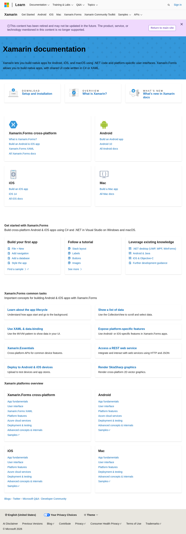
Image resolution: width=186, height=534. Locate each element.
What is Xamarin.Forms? (23, 139)
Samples (12, 434)
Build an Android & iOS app (24, 143)
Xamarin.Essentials (20, 348)
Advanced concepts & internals (24, 430)
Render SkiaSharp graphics (117, 367)
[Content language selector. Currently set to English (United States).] (20, 515)
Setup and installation (37, 93)
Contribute (65, 523)
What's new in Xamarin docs (159, 95)
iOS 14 (13, 193)
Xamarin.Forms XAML (21, 148)
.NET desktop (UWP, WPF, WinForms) (154, 248)
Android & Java (141, 253)
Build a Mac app (109, 189)
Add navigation (20, 253)
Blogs (7, 498)
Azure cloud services (19, 420)
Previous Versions (32, 523)
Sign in (178, 4)
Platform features (17, 415)
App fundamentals (17, 401)
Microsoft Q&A (31, 498)
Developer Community (53, 498)
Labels (76, 253)
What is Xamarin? (94, 93)
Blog (49, 523)
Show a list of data (111, 309)
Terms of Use (133, 523)
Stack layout (79, 248)
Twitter (16, 498)
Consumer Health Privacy (104, 523)
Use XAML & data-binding (25, 328)
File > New (18, 248)
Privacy (79, 523)
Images (76, 263)
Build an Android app (111, 139)
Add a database (21, 258)
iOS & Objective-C (143, 258)
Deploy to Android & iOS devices (30, 367)
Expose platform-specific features (121, 328)
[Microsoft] (6, 5)
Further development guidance (150, 263)
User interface (15, 406)
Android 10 (106, 143)
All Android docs (109, 148)
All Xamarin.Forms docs (22, 153)
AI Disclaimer (10, 523)
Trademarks (152, 523)
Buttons (76, 258)
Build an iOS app (18, 189)
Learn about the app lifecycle (27, 309)
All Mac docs (107, 193)
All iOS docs (16, 198)
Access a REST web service (117, 348)
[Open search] (168, 5)
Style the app (19, 263)
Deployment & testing (19, 425)
